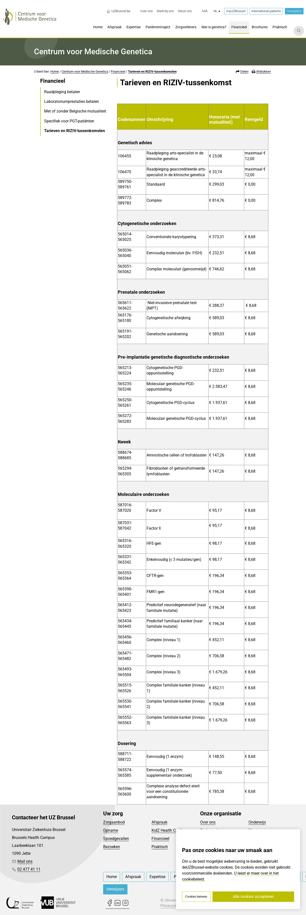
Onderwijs (257, 822)
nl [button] (217, 11)
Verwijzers (294, 11)
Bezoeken (111, 846)
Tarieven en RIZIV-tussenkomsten (152, 71)
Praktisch (160, 846)
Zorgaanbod (114, 822)
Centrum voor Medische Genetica (84, 71)
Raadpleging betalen (62, 91)
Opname (110, 830)
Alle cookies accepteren (253, 896)
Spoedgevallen (116, 838)
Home (54, 71)
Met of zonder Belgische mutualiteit (75, 111)
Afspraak (159, 822)
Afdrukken (263, 71)
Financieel (118, 71)
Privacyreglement (175, 905)
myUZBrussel (235, 11)
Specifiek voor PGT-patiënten (69, 121)
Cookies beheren (196, 896)
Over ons (207, 822)
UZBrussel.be (118, 11)
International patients (266, 11)
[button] (205, 11)
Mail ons (24, 861)
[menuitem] (146, 11)
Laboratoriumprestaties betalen (71, 101)
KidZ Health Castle (168, 830)
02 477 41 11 (28, 869)
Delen (244, 71)
